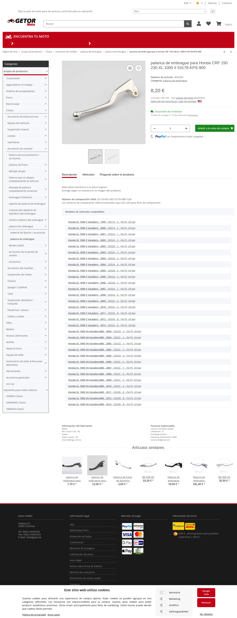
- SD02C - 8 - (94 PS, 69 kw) (104, 373)
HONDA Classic (14, 396)
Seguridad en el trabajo (19, 84)
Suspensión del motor (20, 274)
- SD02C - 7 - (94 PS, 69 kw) (104, 367)
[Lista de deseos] (208, 23)
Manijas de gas (17, 171)
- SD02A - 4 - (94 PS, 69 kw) (101, 264)
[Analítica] (163, 605)
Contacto (227, 3)
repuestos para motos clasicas (20, 390)
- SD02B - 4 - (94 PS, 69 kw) (101, 258)
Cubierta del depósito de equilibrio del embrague (22, 212)
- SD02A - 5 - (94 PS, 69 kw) (101, 276)
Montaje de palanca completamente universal (23, 189)
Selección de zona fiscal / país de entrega (176, 101)
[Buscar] (113, 23)
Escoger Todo (206, 592)
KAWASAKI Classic (16, 402)
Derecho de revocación (82, 572)
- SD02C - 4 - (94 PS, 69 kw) (104, 337)
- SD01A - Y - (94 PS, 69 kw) (101, 228)
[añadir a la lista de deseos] (138, 68)
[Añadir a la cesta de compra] (214, 128)
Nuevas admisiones (17, 335)
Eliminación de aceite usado (85, 578)
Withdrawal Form (79, 530)
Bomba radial (16, 245)
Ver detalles (206, 614)
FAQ (72, 524)
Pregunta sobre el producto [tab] (117, 174)
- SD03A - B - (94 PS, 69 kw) (101, 313)
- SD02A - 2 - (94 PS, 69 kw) (101, 240)
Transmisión (13, 78)
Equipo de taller (15, 354)
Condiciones (76, 542)
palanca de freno (18, 164)
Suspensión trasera (18, 129)
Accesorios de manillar (20, 148)
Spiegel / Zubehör (17, 287)
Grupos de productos (16, 71)
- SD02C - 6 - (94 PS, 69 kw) (104, 361)
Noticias (212, 3)
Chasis (9, 110)
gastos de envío (185, 97)
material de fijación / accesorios (27, 232)
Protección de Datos (81, 536)
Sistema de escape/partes (20, 91)
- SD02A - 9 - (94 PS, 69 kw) (101, 301)
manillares (13, 142)
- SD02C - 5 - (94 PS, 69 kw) (104, 349)
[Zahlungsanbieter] (163, 611)
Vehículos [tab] (88, 174)
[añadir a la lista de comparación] (130, 68)
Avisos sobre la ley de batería (86, 566)
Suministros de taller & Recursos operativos (24, 363)
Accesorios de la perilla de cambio (23, 253)
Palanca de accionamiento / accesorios (24, 156)
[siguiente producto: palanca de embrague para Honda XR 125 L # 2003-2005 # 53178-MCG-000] (231, 51)
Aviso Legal (54, 614)
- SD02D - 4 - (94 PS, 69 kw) (104, 331)
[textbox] (169, 11)
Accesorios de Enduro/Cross (23, 116)
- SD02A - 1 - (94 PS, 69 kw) (101, 234)
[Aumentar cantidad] (186, 128)
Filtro (9, 322)
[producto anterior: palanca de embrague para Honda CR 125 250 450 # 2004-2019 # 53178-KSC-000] (224, 51)
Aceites (10, 342)
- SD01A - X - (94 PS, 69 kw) (101, 221)
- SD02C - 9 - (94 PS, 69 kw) (104, 380)
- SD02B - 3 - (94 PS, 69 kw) (101, 246)
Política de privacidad (34, 614)
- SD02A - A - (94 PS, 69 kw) (101, 307)
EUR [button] (186, 3)
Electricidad (12, 103)
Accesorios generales (17, 377)
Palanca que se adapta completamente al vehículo (24, 179)
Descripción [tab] (69, 174)
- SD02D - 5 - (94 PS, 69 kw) (104, 343)
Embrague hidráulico (20, 197)
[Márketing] (163, 599)
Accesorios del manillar (20, 268)
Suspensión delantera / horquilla (20, 302)
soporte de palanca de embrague (27, 203)
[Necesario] (163, 592)
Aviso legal (75, 560)
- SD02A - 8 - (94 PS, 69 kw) (101, 294)
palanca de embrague (175, 80)
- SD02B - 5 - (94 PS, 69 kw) (101, 270)
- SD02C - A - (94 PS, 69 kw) (104, 386)
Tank (10, 293)
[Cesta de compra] (223, 23)
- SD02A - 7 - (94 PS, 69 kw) (101, 288)
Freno (9, 97)
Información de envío (81, 554)
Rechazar (206, 602)
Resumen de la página (82, 548)
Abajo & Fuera (14, 348)
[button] (199, 23)
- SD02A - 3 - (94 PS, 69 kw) (101, 252)
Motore (10, 329)
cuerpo (11, 135)
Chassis (12, 280)
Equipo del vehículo (18, 123)
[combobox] (169, 11)
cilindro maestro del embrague (26, 220)
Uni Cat (10, 383)
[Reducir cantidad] (154, 128)
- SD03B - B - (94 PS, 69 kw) (104, 392)
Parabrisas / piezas (18, 310)
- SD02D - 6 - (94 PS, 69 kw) (104, 355)
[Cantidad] (170, 128)
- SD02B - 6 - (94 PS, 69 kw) (101, 282)
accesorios (14, 261)
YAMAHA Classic (15, 408)
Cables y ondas (16, 316)
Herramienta (13, 371)
